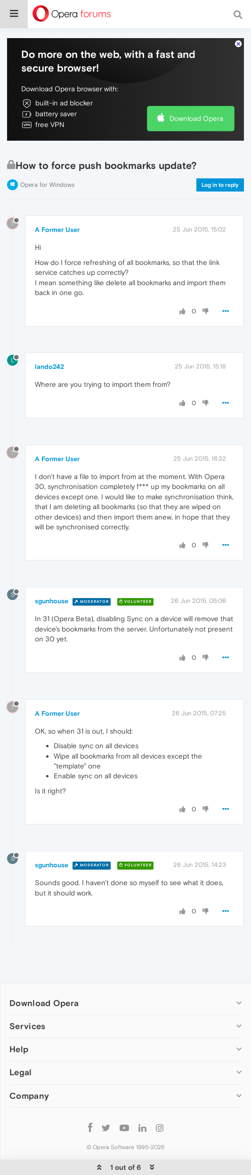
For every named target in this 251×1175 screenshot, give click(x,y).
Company (29, 1096)
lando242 (49, 366)
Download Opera (196, 118)
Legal (20, 1072)
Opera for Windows (47, 184)
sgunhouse (51, 601)
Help (18, 1049)
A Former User (57, 229)
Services (27, 1026)
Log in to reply (220, 185)
